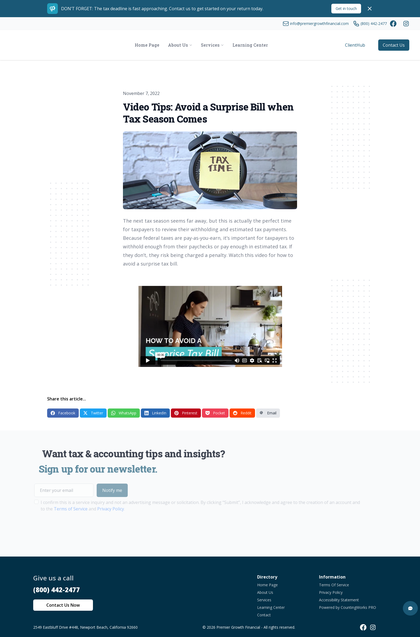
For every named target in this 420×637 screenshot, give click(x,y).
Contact (264, 614)
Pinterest (185, 412)
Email (268, 412)
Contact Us (394, 45)
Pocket (215, 412)
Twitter (93, 412)
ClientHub (355, 45)
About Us (265, 592)
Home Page (267, 584)
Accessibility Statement (339, 599)
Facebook (63, 412)
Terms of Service (60, 509)
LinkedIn (155, 412)
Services (264, 599)
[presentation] (64, 528)
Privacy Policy (100, 509)
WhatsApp (123, 412)
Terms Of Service (334, 584)
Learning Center (271, 607)
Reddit (242, 412)
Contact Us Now (63, 605)
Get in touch (346, 8)
